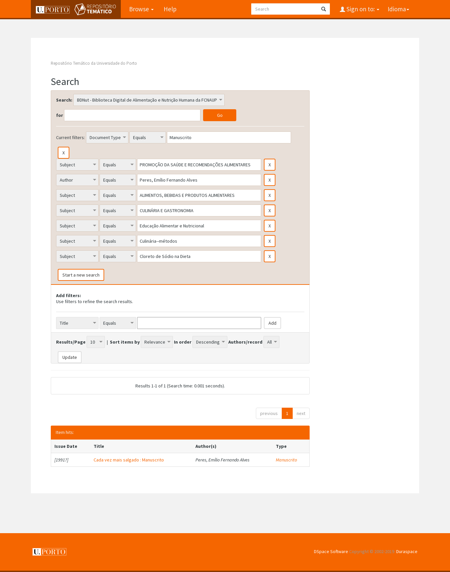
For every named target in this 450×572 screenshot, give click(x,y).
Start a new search (81, 275)
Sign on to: (362, 9)
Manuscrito (286, 460)
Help (170, 9)
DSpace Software (331, 551)
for (59, 115)
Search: (64, 100)
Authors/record (245, 342)
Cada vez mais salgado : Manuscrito (129, 460)
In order (182, 342)
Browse (141, 9)
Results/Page (71, 342)
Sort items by (125, 342)
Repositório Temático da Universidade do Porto (94, 63)
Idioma (398, 9)
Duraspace (406, 551)
